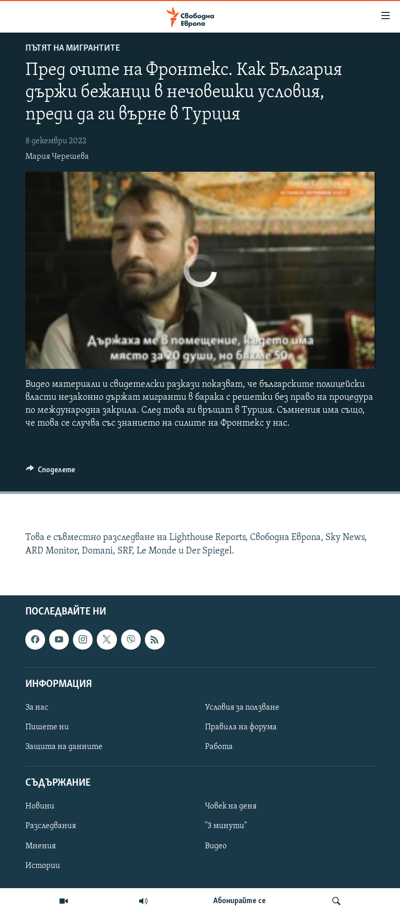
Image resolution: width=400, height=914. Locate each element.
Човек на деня (231, 806)
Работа (219, 747)
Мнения (40, 846)
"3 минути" (226, 826)
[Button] (51, 472)
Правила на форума (241, 727)
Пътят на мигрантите (72, 48)
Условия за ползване (242, 707)
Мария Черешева (57, 157)
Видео (216, 846)
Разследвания (50, 826)
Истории (42, 865)
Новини (39, 806)
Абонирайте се (239, 901)
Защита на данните (63, 747)
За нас (36, 707)
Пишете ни (47, 727)
